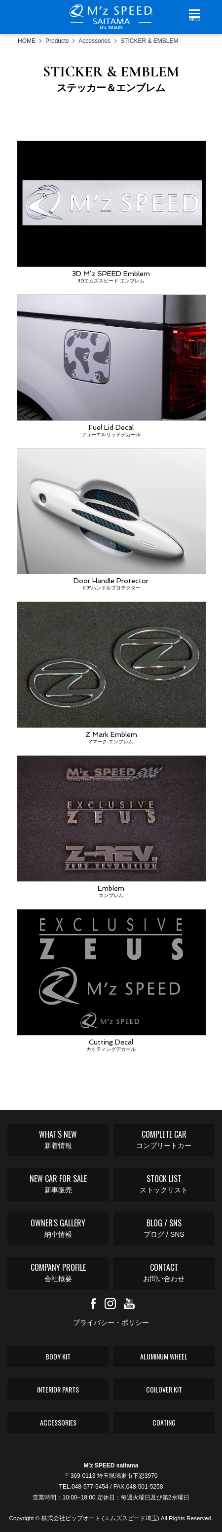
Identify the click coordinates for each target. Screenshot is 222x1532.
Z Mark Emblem (111, 673)
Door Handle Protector (111, 520)
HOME (27, 40)
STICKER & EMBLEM (149, 40)
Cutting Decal (111, 981)
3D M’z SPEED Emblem (111, 212)
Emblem (111, 827)
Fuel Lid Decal (111, 366)
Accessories (94, 40)
